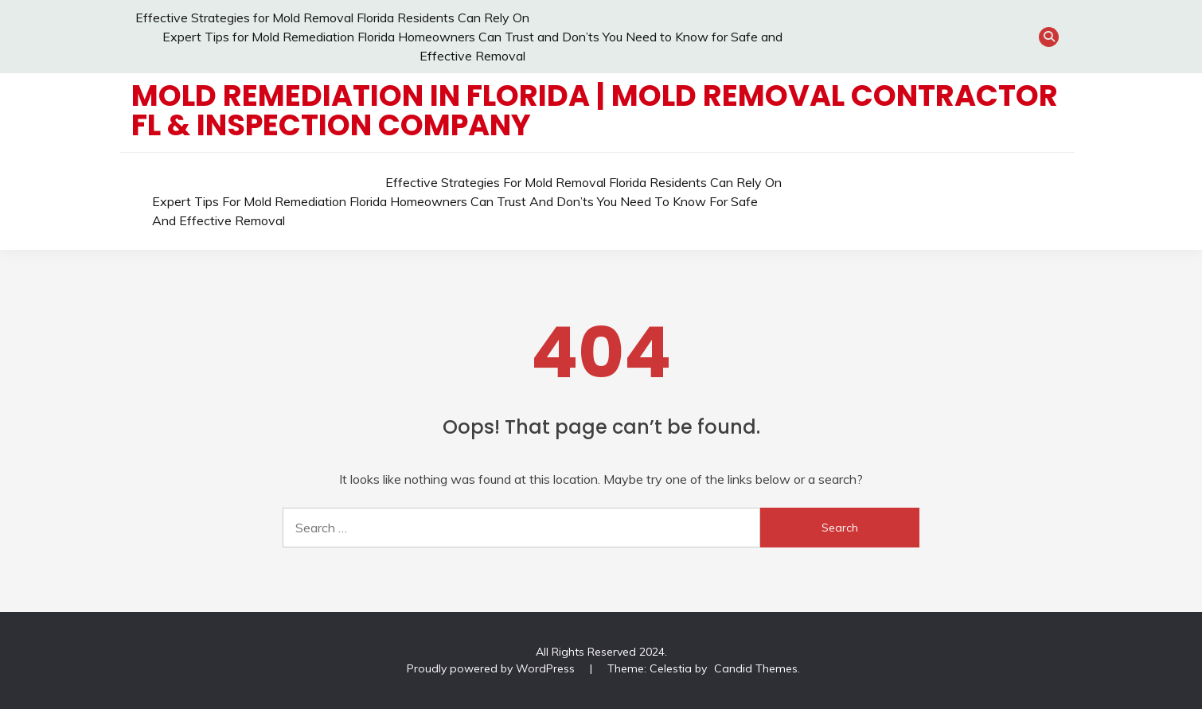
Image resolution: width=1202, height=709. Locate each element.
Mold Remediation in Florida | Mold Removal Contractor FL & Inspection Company (594, 110)
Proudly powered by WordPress (492, 668)
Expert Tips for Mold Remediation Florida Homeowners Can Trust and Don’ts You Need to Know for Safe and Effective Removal (455, 210)
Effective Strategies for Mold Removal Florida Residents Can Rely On (332, 17)
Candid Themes (756, 668)
